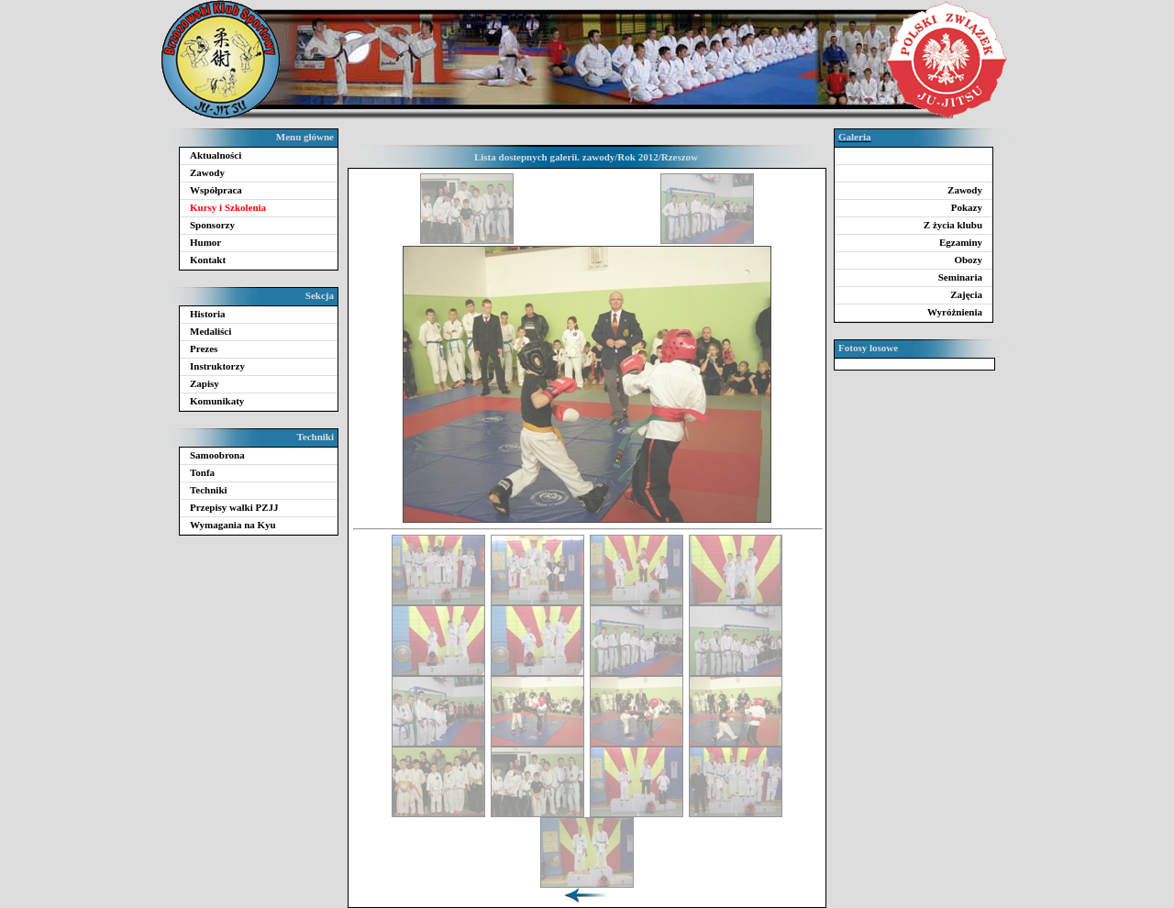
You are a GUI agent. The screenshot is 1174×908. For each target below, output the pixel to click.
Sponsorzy (212, 224)
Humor (205, 242)
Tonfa (202, 472)
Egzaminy (960, 242)
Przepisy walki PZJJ (234, 507)
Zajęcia (966, 294)
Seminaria (960, 276)
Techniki (208, 489)
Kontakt (208, 259)
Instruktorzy (217, 365)
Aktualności (215, 155)
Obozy (968, 259)
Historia (208, 313)
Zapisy (204, 383)
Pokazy (966, 207)
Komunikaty (217, 400)
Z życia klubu (953, 224)
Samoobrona (217, 454)
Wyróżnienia (954, 311)
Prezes (203, 348)
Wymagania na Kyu (233, 524)
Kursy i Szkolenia (228, 207)
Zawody (207, 172)
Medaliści (210, 331)
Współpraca (216, 189)
